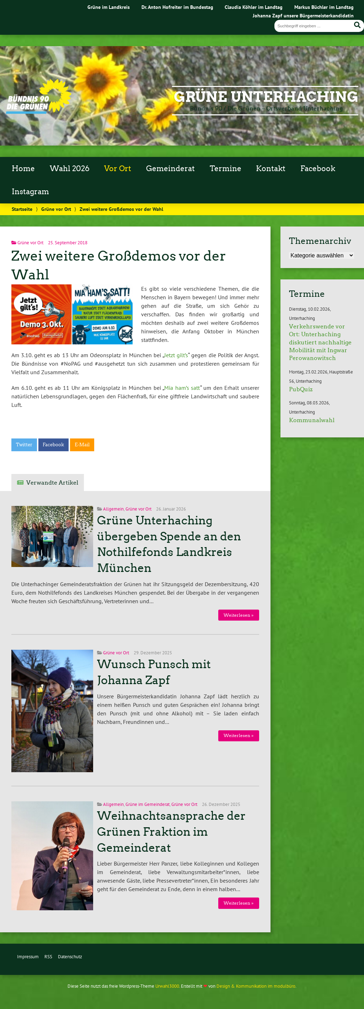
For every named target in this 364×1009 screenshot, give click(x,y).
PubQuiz (300, 389)
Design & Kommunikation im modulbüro (255, 986)
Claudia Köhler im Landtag (254, 7)
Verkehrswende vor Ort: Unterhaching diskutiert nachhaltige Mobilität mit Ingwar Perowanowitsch (320, 342)
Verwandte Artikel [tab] (52, 482)
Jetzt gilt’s (176, 355)
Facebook (317, 168)
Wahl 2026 (70, 168)
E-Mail (82, 444)
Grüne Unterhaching (266, 96)
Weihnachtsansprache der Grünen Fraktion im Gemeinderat (171, 832)
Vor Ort (117, 168)
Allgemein (113, 509)
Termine (225, 168)
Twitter (24, 444)
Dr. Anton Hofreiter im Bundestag (177, 7)
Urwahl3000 (167, 986)
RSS (48, 957)
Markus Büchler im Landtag (324, 7)
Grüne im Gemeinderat (147, 804)
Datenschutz (70, 957)
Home (23, 168)
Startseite (22, 209)
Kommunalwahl (311, 420)
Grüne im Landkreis (108, 7)
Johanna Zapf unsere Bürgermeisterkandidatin (303, 15)
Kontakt (270, 168)
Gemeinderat (170, 168)
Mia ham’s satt (182, 387)
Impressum (28, 957)
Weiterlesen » (238, 615)
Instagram (30, 191)
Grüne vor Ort (56, 209)
